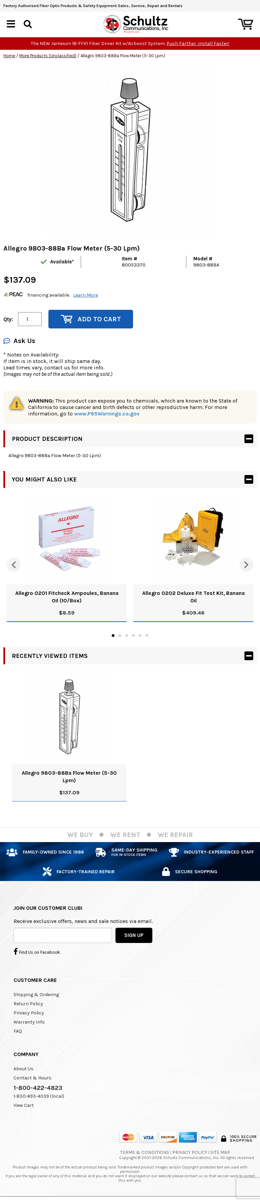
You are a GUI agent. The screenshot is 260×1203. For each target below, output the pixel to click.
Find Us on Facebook (37, 951)
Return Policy (28, 1004)
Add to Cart (91, 319)
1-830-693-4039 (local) (39, 1096)
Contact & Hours (32, 1078)
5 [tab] (140, 635)
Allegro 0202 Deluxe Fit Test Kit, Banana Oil (193, 597)
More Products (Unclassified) (48, 55)
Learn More (85, 295)
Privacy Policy (29, 1013)
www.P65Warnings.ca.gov (106, 413)
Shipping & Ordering (36, 994)
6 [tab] (147, 635)
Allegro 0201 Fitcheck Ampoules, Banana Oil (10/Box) (66, 597)
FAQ (18, 1031)
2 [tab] (119, 635)
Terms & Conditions (144, 1152)
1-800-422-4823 (38, 1088)
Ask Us (19, 341)
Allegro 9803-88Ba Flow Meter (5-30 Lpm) (69, 776)
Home (9, 55)
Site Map (220, 1152)
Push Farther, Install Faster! (198, 43)
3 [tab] (126, 635)
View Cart (24, 1105)
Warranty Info (29, 1022)
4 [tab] (133, 635)
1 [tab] (113, 635)
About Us (24, 1069)
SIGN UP (134, 935)
